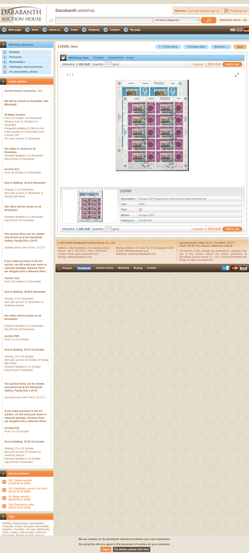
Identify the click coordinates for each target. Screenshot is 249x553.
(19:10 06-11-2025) (28, 490)
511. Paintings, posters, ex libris (28, 488)
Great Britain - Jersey (121, 57)
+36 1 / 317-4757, (77, 250)
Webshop (123, 267)
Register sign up (209, 10)
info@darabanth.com (137, 250)
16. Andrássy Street (98, 247)
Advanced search (230, 20)
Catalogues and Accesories (25, 66)
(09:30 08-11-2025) (19, 498)
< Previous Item (195, 46)
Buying (138, 267)
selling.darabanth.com (79, 256)
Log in (191, 10)
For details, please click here (131, 549)
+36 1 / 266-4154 (97, 250)
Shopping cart (238, 10)
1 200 (79, 64)
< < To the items (168, 46)
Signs (240, 46)
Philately (14, 52)
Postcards (15, 57)
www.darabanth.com (87, 253)
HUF (87, 64)
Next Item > (221, 46)
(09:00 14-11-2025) (21, 506)
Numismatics (17, 61)
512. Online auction (20, 480)
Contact (152, 267)
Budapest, (81, 247)
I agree (106, 549)
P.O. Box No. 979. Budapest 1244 (154, 247)
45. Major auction (19, 496)
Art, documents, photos (23, 71)
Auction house (104, 267)
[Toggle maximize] (237, 75)
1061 (72, 247)
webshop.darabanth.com (142, 253)
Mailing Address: (125, 247)
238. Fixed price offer (21, 504)
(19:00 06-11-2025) (20, 482)
